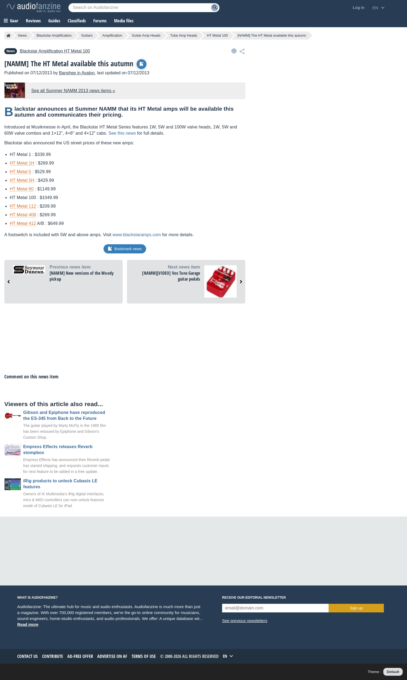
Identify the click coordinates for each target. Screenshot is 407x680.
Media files (123, 21)
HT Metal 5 (20, 171)
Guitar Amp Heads (146, 35)
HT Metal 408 (23, 214)
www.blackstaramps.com (137, 234)
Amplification (112, 35)
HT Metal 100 (217, 35)
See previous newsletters (244, 620)
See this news (122, 133)
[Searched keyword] (143, 7)
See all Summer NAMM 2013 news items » (73, 90)
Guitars (87, 35)
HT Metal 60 (22, 189)
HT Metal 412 (23, 223)
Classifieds (77, 21)
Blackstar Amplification (54, 35)
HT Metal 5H (22, 180)
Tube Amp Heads (183, 35)
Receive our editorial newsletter (254, 597)
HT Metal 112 (23, 206)
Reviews (33, 21)
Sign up (356, 608)
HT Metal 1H (22, 163)
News (22, 35)
